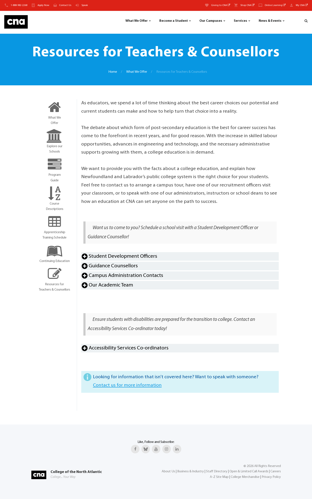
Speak (84, 5)
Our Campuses (210, 21)
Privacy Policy (271, 477)
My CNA (302, 5)
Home (112, 72)
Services (240, 21)
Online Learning (275, 5)
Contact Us (65, 5)
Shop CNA (247, 5)
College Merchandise (245, 477)
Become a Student (173, 21)
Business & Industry (190, 471)
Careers (275, 471)
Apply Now (43, 5)
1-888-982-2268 (19, 5)
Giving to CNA (220, 5)
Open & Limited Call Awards (248, 471)
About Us (168, 471)
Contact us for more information (127, 385)
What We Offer (136, 21)
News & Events (270, 21)
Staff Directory (216, 471)
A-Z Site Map (219, 477)
